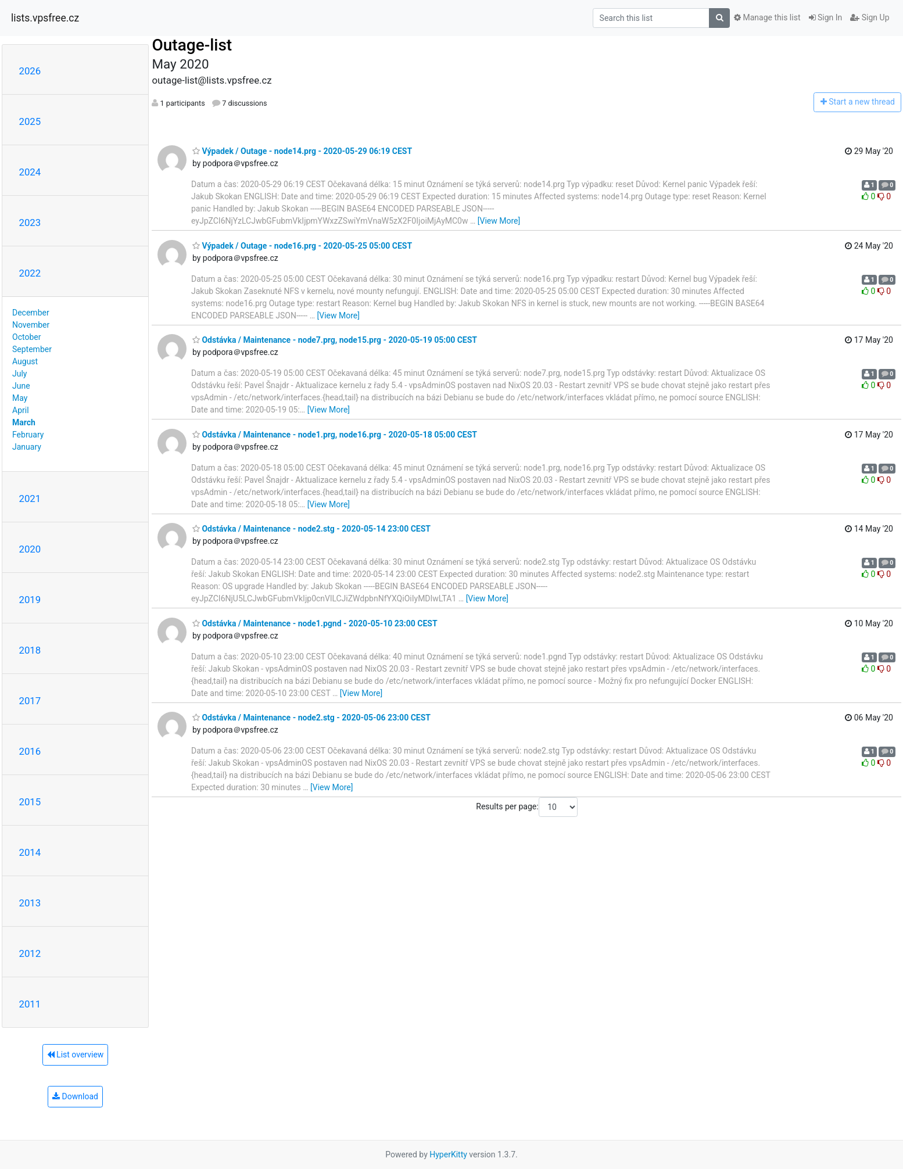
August (25, 361)
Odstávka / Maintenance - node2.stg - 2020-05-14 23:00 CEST (311, 528)
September (32, 349)
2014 (30, 852)
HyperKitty (448, 1154)
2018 (30, 650)
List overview (75, 1054)
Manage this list (767, 17)
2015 (30, 802)
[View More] (499, 220)
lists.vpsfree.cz (45, 18)
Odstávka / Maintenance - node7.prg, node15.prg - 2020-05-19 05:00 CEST (334, 340)
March (23, 422)
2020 (30, 549)
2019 (30, 599)
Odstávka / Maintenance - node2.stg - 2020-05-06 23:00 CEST (311, 717)
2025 (30, 121)
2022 (30, 273)
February (28, 434)
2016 (30, 751)
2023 (30, 222)
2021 (30, 498)
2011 (30, 1004)
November (30, 324)
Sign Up (869, 17)
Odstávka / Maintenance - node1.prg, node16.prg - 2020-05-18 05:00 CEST (334, 434)
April (20, 410)
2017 (30, 701)
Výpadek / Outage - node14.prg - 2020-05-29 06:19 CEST (302, 151)
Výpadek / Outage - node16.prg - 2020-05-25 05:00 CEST (302, 245)
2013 (30, 903)
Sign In (826, 17)
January (26, 446)
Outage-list (192, 45)
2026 (30, 71)
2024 (30, 172)
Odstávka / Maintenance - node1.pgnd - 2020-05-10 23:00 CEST (315, 623)
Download (75, 1096)
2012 (30, 953)
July (19, 373)
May (19, 398)
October (26, 337)
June (21, 385)
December (30, 312)
